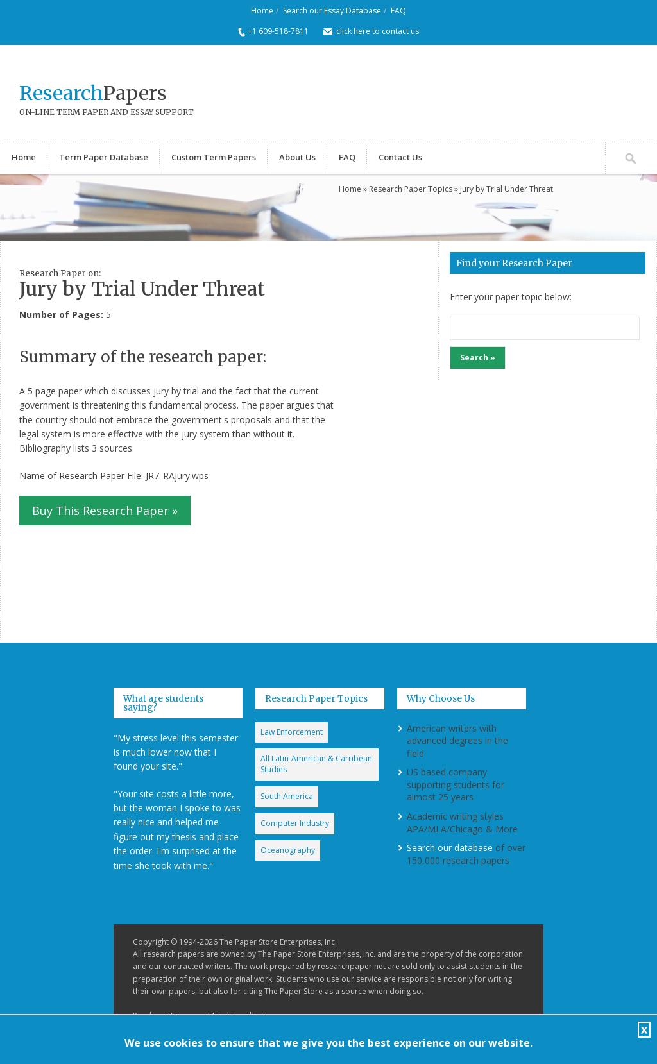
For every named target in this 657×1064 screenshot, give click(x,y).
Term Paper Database (103, 157)
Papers (93, 93)
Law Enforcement (291, 732)
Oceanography (287, 850)
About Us (297, 157)
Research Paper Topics (410, 188)
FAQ (398, 10)
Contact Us (400, 157)
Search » (477, 357)
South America (286, 796)
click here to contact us (377, 31)
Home (262, 10)
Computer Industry (294, 823)
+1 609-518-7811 (278, 31)
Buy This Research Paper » (105, 510)
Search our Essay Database (332, 10)
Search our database (450, 847)
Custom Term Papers (213, 157)
